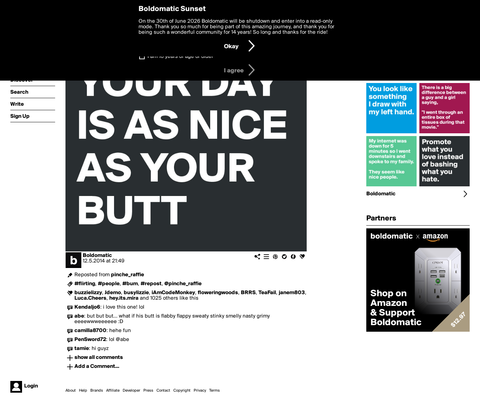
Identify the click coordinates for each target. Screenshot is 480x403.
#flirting (84, 284)
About (70, 391)
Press (148, 391)
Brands (96, 391)
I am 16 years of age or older (180, 56)
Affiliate (113, 391)
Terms (214, 391)
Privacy (200, 391)
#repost (151, 284)
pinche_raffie (127, 275)
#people (109, 284)
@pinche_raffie (183, 284)
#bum (130, 284)
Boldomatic (97, 255)
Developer (131, 391)
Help (83, 391)
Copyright (182, 391)
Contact (163, 391)
